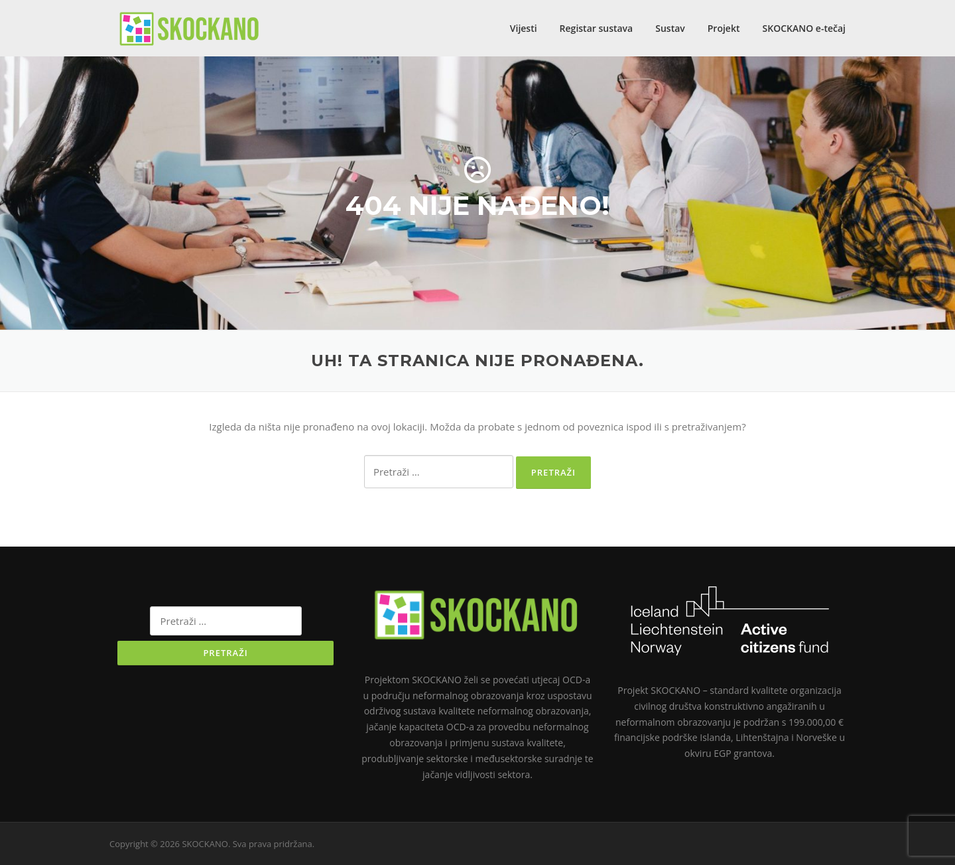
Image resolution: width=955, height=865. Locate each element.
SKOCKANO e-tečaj (804, 28)
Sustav (670, 28)
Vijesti (523, 28)
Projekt (724, 28)
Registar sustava (596, 28)
